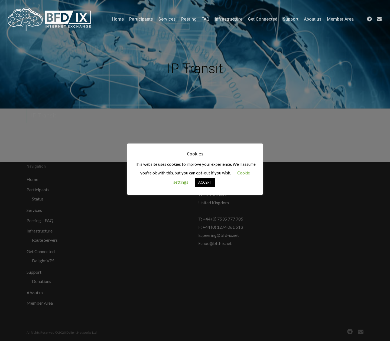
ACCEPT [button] (205, 182)
